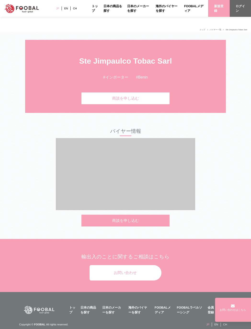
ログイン (240, 8)
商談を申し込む (125, 98)
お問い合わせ (125, 273)
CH (75, 8)
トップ (202, 30)
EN (66, 8)
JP (57, 8)
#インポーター (115, 77)
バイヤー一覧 (215, 30)
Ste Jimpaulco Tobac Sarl (236, 30)
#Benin (142, 77)
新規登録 (218, 8)
